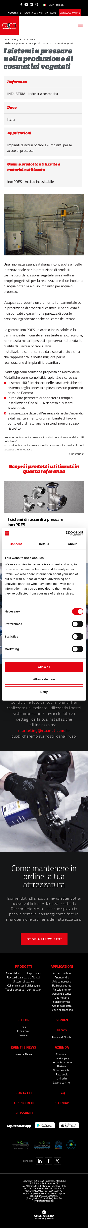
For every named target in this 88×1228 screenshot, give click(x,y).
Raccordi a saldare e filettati (23, 977)
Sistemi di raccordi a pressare (23, 973)
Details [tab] (44, 544)
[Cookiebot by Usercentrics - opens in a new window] (65, 533)
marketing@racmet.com (41, 730)
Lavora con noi (34, 13)
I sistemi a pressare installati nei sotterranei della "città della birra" (44, 439)
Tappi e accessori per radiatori (23, 989)
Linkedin (62, 1078)
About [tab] (72, 544)
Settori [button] (23, 1020)
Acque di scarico (62, 993)
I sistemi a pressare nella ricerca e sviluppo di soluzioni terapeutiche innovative (44, 447)
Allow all (44, 667)
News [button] (62, 1030)
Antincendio (62, 977)
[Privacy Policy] (32, 1198)
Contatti (23, 1092)
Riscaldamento (62, 989)
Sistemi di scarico (23, 981)
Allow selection (44, 679)
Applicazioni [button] (62, 966)
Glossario (23, 1113)
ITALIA (55, 5)
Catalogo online (70, 13)
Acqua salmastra (62, 1005)
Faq (61, 1092)
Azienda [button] (62, 1047)
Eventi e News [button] (23, 1047)
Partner (61, 1066)
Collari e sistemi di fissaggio (23, 985)
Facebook (62, 1074)
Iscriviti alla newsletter (44, 939)
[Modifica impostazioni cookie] (48, 1199)
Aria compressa (61, 981)
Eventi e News (23, 1054)
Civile (23, 1027)
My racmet (51, 13)
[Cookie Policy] (46, 1198)
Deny (44, 692)
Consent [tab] (16, 544)
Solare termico (62, 1001)
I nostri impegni (62, 1058)
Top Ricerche (23, 1103)
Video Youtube (62, 1070)
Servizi (62, 1020)
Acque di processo (62, 1010)
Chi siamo (62, 1054)
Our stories (28, 39)
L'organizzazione (62, 1062)
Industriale (23, 1031)
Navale (23, 1035)
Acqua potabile (62, 973)
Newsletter (15, 13)
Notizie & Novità (62, 1037)
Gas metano (62, 997)
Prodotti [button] (23, 966)
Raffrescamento (62, 985)
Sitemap (61, 1103)
